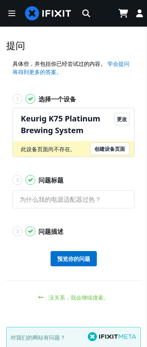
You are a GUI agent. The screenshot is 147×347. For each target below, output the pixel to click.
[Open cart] (123, 13)
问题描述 (38, 231)
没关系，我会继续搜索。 (73, 297)
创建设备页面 (109, 148)
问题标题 (38, 180)
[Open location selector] (103, 13)
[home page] (48, 13)
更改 (122, 119)
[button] (12, 13)
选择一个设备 (44, 99)
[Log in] (139, 13)
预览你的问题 (73, 258)
